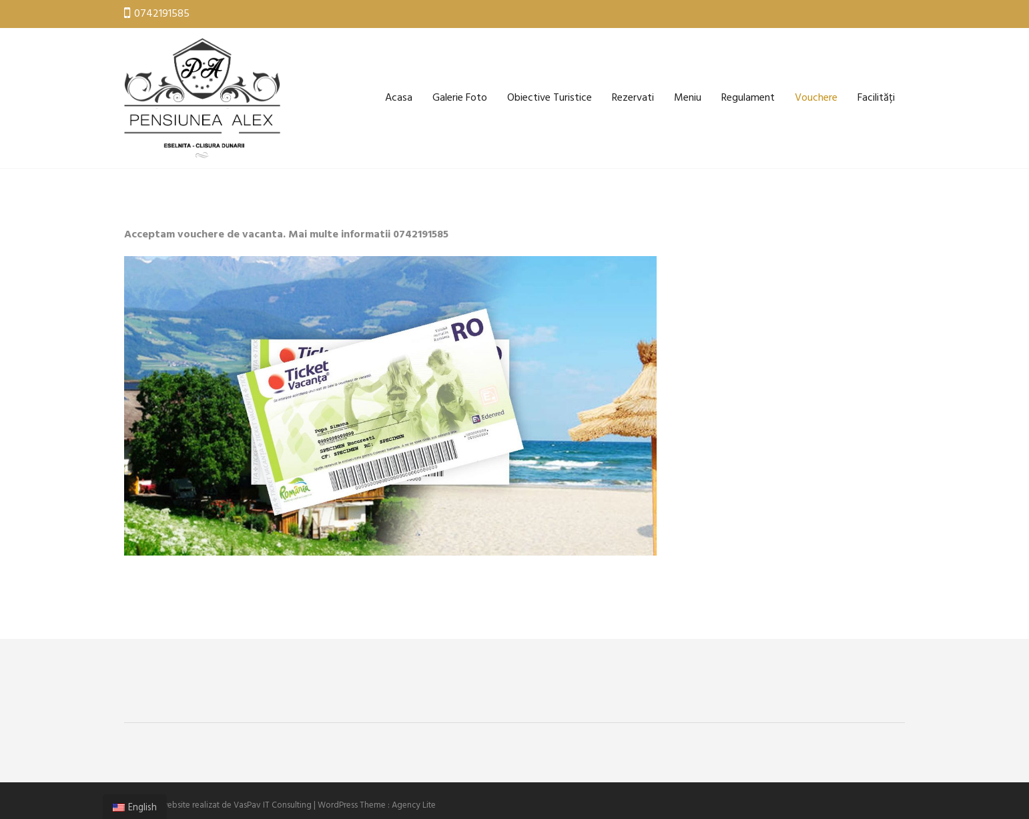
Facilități (876, 98)
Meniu (687, 98)
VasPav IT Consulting (273, 805)
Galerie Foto (459, 98)
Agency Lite (414, 805)
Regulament (748, 98)
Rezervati (633, 98)
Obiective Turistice (549, 98)
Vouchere (816, 98)
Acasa (398, 98)
